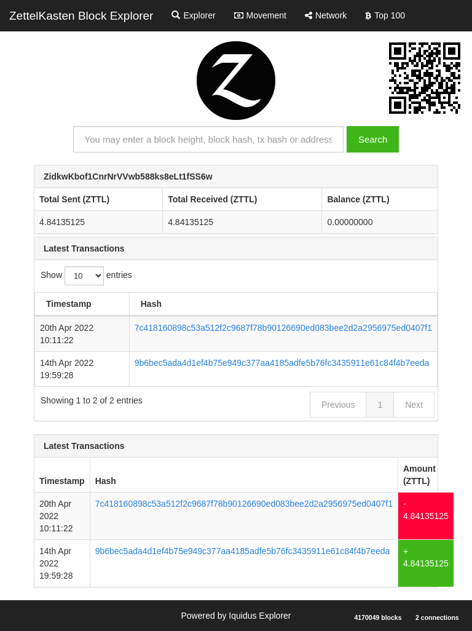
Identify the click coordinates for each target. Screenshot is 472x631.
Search (373, 139)
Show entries (86, 275)
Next (414, 405)
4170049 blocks (377, 617)
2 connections (437, 617)
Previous (338, 405)
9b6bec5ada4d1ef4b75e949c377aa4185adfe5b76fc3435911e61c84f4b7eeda (282, 363)
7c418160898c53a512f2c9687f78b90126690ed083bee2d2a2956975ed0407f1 (283, 328)
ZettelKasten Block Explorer (81, 15)
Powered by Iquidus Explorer (236, 616)
